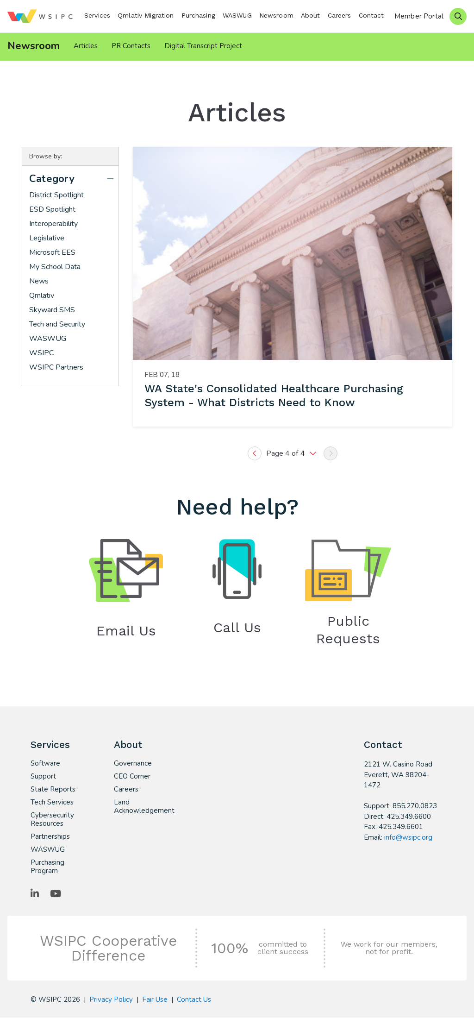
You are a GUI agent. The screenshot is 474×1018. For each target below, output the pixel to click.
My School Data (55, 267)
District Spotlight (56, 195)
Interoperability (53, 224)
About (310, 15)
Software (45, 764)
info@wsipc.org (408, 837)
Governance (133, 764)
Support (43, 777)
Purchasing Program (47, 867)
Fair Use (155, 1000)
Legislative (46, 238)
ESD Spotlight (52, 210)
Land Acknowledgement (140, 806)
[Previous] (255, 454)
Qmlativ (41, 296)
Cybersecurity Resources (52, 819)
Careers (339, 15)
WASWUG (237, 15)
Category (52, 179)
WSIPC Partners (56, 368)
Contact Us (194, 1000)
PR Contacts (131, 45)
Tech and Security (57, 325)
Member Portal (418, 16)
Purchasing (198, 15)
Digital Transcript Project (203, 45)
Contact (371, 15)
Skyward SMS (52, 310)
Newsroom (276, 15)
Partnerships (50, 837)
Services (97, 15)
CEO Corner (132, 777)
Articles (86, 45)
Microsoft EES (52, 253)
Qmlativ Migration (146, 15)
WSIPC (41, 353)
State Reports (53, 789)
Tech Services (52, 802)
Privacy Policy (111, 1000)
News (39, 281)
